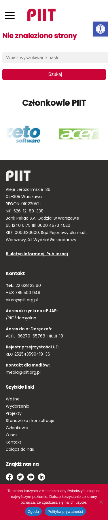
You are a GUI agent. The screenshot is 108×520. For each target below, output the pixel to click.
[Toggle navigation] (9, 15)
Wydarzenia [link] (17, 406)
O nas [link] (12, 435)
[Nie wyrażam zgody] (101, 502)
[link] (100, 29)
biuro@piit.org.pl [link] (22, 300)
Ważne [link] (13, 399)
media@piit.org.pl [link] (23, 372)
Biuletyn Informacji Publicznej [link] (37, 254)
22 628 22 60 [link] (27, 285)
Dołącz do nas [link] (20, 449)
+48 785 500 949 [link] (23, 293)
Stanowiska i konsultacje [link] (30, 420)
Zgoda (33, 511)
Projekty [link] (14, 413)
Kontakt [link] (13, 442)
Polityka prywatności (65, 511)
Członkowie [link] (17, 428)
